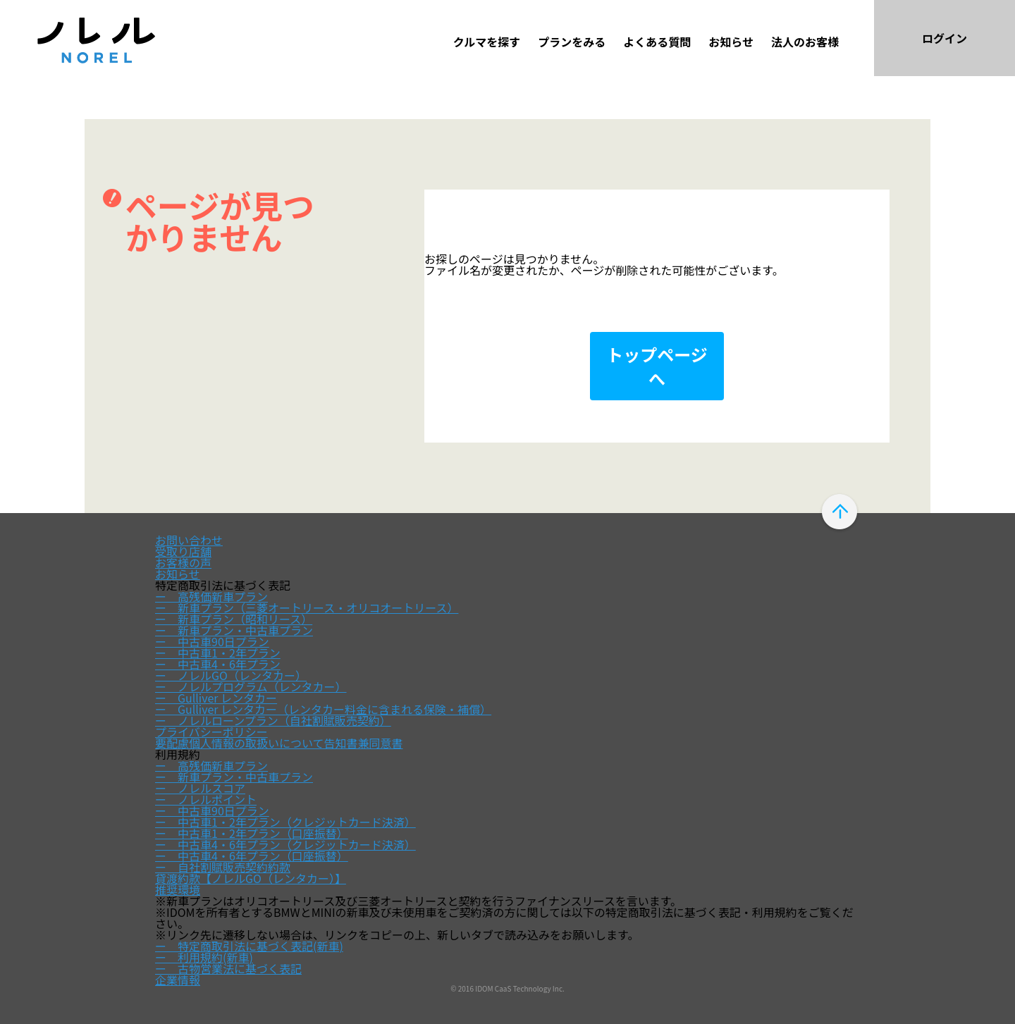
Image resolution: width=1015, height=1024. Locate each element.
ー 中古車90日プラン (212, 641)
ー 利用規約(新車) (204, 957)
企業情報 (177, 979)
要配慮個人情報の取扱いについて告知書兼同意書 (279, 742)
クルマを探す (487, 41)
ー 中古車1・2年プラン (218, 652)
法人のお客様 (805, 41)
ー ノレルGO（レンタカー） (231, 675)
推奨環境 (177, 889)
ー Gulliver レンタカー (216, 697)
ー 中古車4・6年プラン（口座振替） (251, 855)
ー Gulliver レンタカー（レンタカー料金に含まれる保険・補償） (323, 709)
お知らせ (730, 41)
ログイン (944, 38)
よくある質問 (657, 41)
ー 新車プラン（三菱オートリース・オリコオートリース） (306, 607)
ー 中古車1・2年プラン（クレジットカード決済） (285, 821)
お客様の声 (183, 562)
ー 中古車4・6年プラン (218, 663)
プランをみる (571, 41)
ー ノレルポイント (206, 799)
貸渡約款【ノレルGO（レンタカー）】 (250, 878)
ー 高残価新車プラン (211, 596)
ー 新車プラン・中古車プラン (234, 630)
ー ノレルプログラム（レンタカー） (251, 686)
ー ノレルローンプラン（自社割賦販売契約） (273, 720)
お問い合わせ (189, 539)
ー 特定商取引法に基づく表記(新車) (249, 945)
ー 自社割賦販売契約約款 (222, 866)
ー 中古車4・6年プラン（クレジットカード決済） (285, 844)
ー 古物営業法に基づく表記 (228, 968)
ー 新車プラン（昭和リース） (233, 618)
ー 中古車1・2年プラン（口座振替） (251, 833)
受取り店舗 (183, 551)
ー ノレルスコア (200, 787)
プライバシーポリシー (211, 731)
